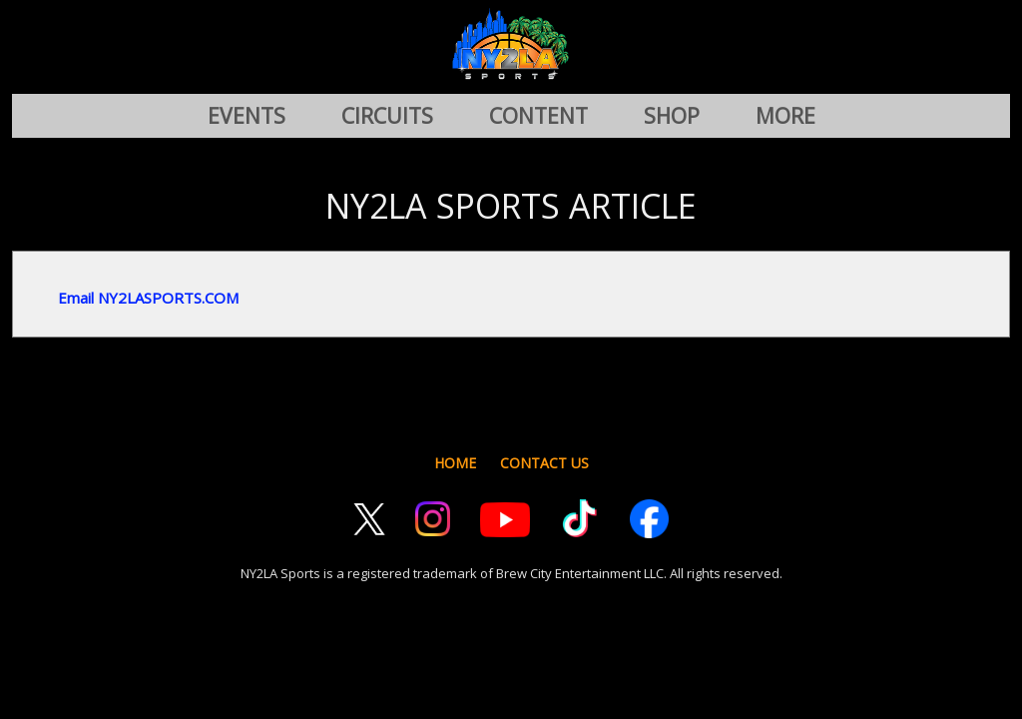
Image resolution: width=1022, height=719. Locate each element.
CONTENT (538, 116)
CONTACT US (544, 462)
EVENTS (246, 116)
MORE (785, 116)
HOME (455, 462)
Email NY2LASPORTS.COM (148, 298)
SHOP (672, 116)
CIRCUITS (387, 116)
